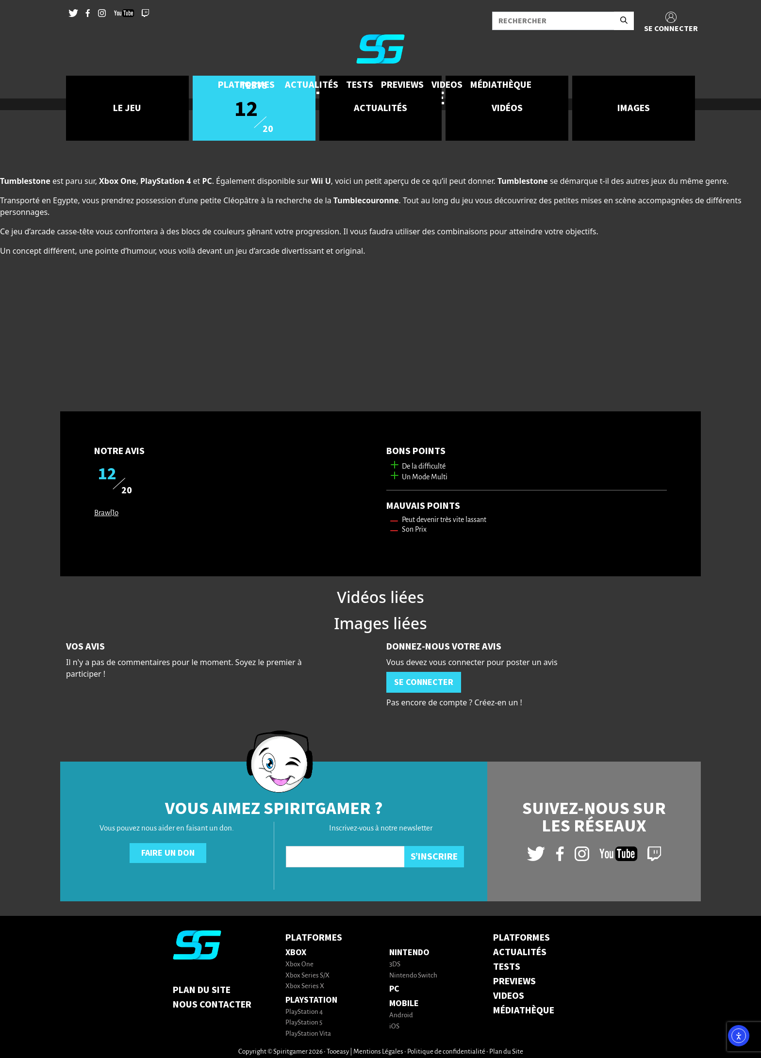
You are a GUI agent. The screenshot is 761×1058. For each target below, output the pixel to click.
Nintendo (409, 952)
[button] (247, 85)
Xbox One (299, 964)
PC (394, 989)
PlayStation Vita (308, 1034)
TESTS (506, 967)
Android (401, 1015)
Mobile (404, 1003)
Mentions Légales (378, 1052)
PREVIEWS (514, 981)
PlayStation (311, 1000)
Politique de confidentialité (446, 1052)
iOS (394, 1026)
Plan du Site (202, 990)
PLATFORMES (521, 937)
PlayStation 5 (303, 1022)
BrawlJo (106, 513)
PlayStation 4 (304, 1012)
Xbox (295, 952)
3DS (394, 964)
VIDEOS (508, 996)
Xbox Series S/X (307, 975)
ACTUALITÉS (519, 952)
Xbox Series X (304, 986)
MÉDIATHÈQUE (523, 1010)
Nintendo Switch (413, 975)
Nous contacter (212, 1004)
